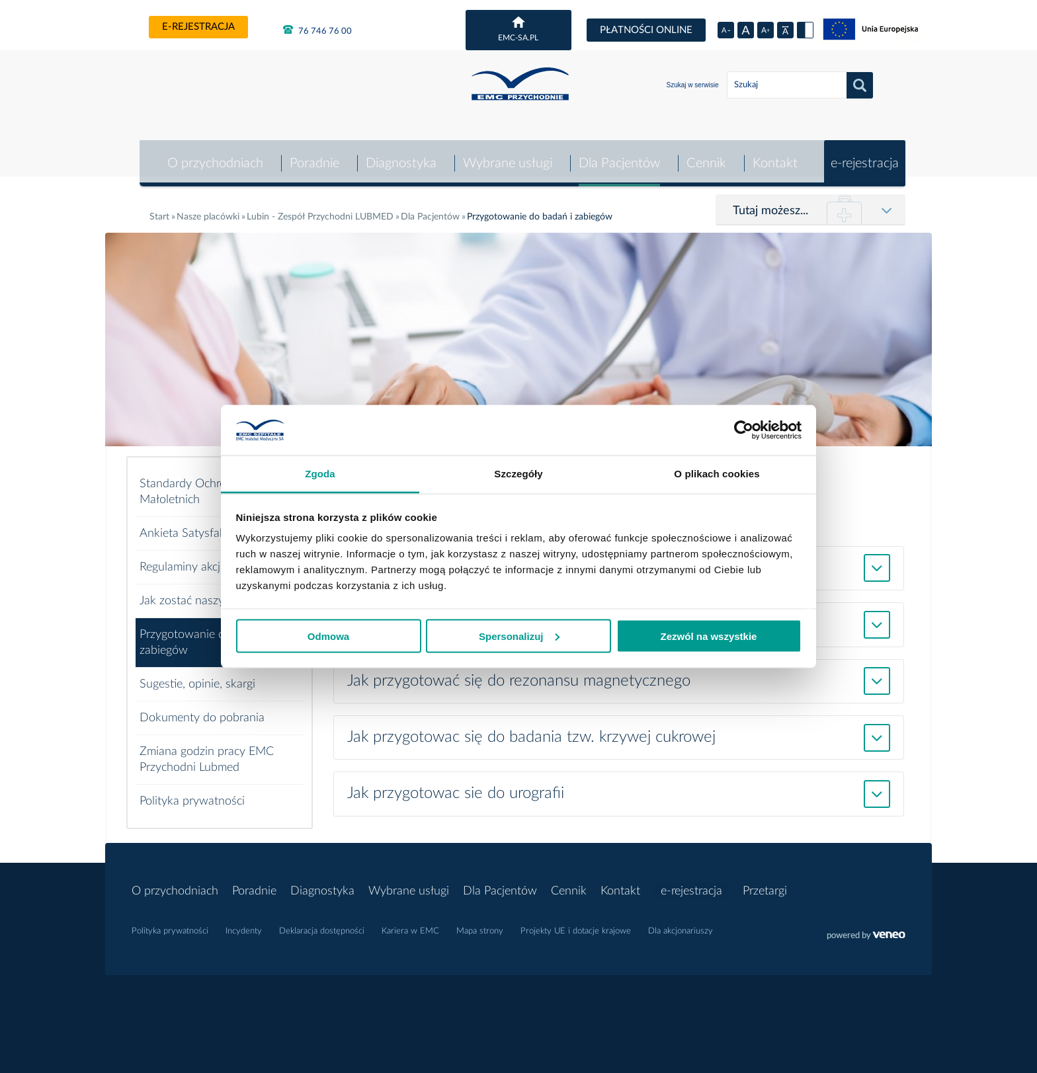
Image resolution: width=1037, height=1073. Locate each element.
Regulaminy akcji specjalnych (212, 559)
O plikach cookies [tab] (716, 473)
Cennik (706, 155)
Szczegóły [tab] (518, 473)
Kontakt (774, 155)
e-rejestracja (198, 27)
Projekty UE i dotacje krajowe (575, 924)
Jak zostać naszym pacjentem (214, 593)
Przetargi (765, 883)
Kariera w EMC (410, 924)
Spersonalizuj (519, 635)
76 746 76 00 (317, 29)
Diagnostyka (399, 155)
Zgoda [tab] (320, 473)
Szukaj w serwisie (693, 85)
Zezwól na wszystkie (709, 635)
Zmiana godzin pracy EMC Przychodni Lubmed (207, 752)
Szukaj (860, 85)
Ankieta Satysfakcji (187, 526)
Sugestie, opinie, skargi (197, 676)
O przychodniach (213, 155)
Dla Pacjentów (618, 155)
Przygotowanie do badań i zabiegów (206, 635)
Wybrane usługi (506, 155)
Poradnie (312, 155)
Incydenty (244, 924)
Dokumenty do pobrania (202, 710)
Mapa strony (479, 924)
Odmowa (328, 635)
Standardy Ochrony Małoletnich (189, 484)
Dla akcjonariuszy (680, 924)
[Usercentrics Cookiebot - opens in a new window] (744, 430)
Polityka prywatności (192, 793)
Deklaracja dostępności (321, 924)
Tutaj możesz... (770, 203)
